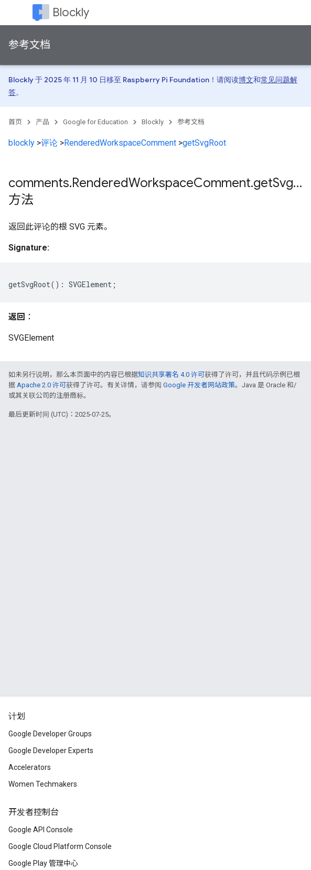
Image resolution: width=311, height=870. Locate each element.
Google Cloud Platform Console (60, 846)
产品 (42, 122)
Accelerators (29, 767)
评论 (49, 143)
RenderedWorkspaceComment (120, 143)
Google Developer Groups (50, 734)
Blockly (70, 12)
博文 (246, 79)
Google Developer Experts (50, 750)
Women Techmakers (42, 784)
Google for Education (95, 122)
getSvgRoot (204, 143)
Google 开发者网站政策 (199, 385)
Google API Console (40, 829)
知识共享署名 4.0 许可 (171, 374)
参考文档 (29, 44)
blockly (21, 143)
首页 (15, 122)
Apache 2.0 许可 (41, 385)
